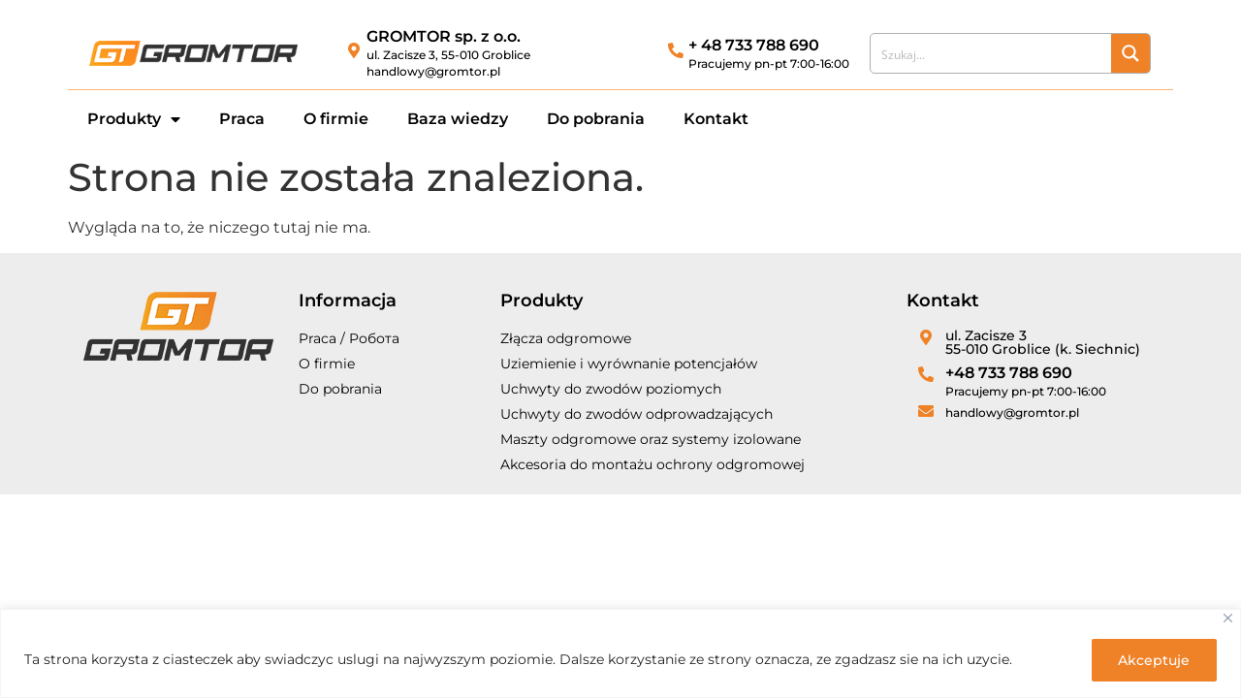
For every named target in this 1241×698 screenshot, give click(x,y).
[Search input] (991, 53)
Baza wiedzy (457, 119)
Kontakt (716, 119)
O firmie (335, 119)
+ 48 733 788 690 (753, 45)
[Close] (1228, 619)
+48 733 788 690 (1008, 373)
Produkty (133, 119)
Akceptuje (1153, 660)
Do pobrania (596, 119)
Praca (242, 119)
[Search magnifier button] (1130, 53)
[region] (620, 654)
